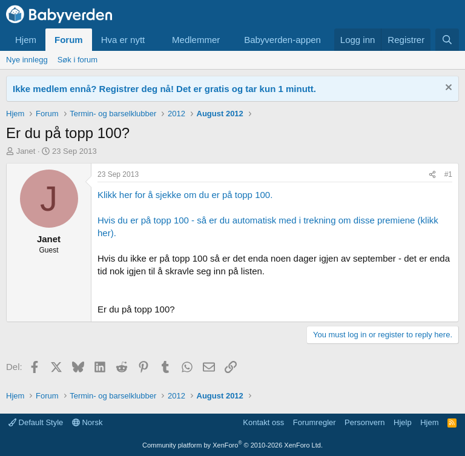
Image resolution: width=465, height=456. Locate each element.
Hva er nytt (123, 40)
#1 (448, 174)
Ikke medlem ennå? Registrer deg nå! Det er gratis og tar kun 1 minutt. (164, 89)
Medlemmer (196, 40)
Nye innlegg (27, 59)
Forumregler (314, 422)
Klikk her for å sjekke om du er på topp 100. (184, 195)
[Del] (432, 175)
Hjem (25, 40)
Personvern (364, 422)
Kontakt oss (263, 422)
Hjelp (403, 422)
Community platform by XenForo (232, 445)
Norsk (87, 422)
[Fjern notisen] (447, 88)
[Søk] (447, 39)
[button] (154, 39)
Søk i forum (77, 59)
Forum (68, 40)
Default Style (35, 422)
